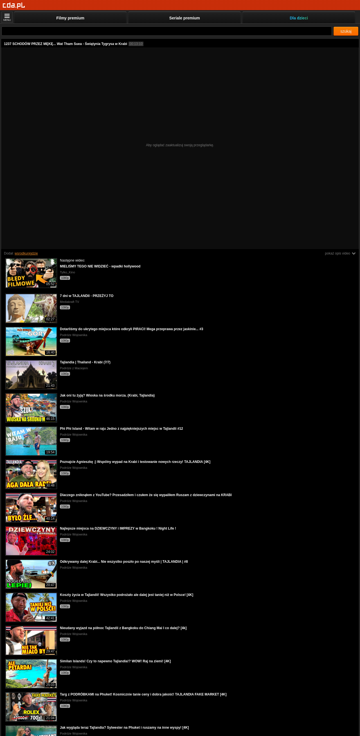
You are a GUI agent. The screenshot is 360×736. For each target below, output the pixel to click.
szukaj (346, 31)
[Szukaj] (166, 31)
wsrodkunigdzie (26, 253)
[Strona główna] (14, 5)
